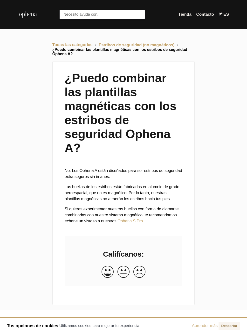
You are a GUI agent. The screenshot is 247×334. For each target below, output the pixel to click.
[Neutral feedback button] (123, 272)
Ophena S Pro (130, 221)
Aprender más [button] (205, 325)
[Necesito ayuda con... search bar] (102, 14)
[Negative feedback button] (139, 272)
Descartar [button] (229, 326)
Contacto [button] (205, 14)
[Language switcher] (224, 14)
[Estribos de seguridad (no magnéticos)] (137, 44)
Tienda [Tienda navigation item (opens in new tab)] (185, 14)
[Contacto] (205, 14)
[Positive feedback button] (107, 272)
